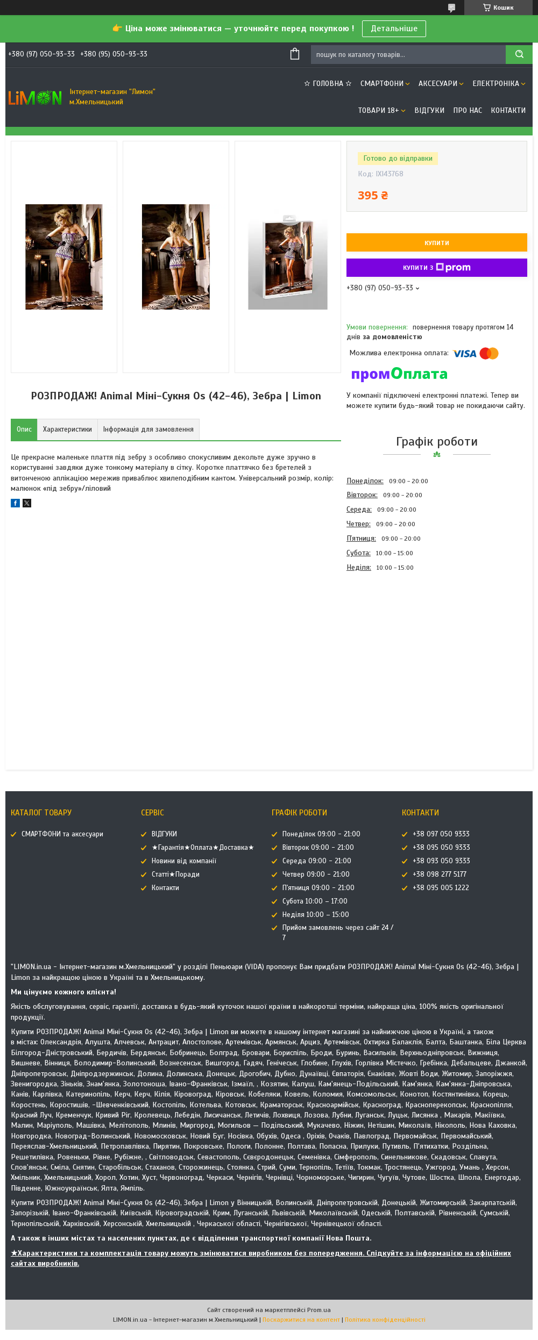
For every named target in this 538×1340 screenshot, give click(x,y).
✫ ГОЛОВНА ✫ (328, 83)
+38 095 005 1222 (441, 888)
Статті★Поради (176, 874)
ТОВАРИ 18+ (378, 110)
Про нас (467, 110)
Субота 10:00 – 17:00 (315, 901)
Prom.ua (319, 1310)
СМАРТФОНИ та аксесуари (62, 834)
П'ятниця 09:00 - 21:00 (318, 888)
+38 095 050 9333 (441, 847)
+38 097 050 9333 (441, 834)
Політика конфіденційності (385, 1319)
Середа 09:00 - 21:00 (316, 861)
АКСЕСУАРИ (438, 83)
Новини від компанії (184, 861)
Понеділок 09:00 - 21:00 (321, 834)
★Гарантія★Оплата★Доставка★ (203, 847)
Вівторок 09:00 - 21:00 (318, 847)
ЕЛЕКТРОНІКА (495, 83)
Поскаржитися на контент (301, 1319)
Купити (436, 243)
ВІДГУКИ (429, 110)
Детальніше (394, 28)
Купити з (437, 268)
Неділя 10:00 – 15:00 (315, 915)
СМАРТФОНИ (382, 83)
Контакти (508, 110)
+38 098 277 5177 (439, 874)
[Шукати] (519, 54)
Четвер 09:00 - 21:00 (316, 874)
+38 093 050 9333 (441, 861)
